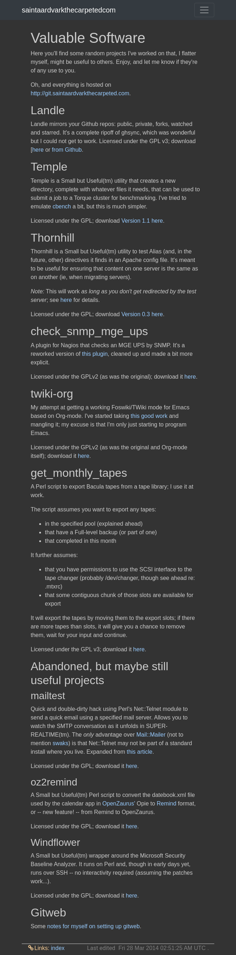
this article (139, 752)
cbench (61, 206)
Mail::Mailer (150, 735)
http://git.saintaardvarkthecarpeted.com (80, 93)
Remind (166, 803)
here (37, 150)
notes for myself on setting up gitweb (93, 926)
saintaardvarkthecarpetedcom (69, 10)
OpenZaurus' (118, 803)
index (58, 948)
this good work (149, 416)
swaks (60, 743)
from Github (67, 150)
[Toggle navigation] (204, 10)
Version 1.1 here (142, 221)
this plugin (95, 354)
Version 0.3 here (142, 314)
